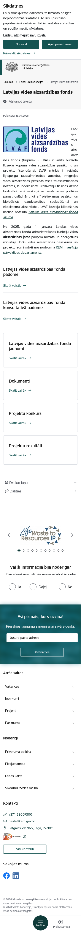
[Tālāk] (72, 535)
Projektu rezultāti (25, 445)
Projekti (10, 711)
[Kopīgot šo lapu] (40, 491)
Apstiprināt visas (59, 44)
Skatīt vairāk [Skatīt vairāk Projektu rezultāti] (17, 455)
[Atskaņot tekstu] (20, 101)
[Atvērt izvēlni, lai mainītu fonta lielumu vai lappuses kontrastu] (60, 924)
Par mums (12, 723)
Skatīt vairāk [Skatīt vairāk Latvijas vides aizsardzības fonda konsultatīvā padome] (12, 319)
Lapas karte (13, 776)
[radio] (15, 586)
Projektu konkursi (26, 413)
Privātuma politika (18, 752)
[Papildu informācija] (24, 836)
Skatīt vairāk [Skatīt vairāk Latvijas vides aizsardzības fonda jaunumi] (17, 358)
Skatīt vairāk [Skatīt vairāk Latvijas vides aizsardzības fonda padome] (12, 285)
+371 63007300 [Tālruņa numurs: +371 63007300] (20, 814)
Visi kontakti (25, 849)
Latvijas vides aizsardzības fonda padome (34, 272)
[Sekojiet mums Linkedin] (16, 875)
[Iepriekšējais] (8, 535)
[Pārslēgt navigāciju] (40, 922)
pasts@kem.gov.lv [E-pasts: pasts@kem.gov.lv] (22, 821)
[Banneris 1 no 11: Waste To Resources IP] (40, 535)
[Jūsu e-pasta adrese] (42, 637)
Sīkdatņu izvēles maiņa (21, 788)
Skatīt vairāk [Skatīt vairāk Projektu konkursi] (17, 423)
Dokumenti (19, 381)
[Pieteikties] (42, 652)
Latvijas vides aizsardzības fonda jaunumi (40, 346)
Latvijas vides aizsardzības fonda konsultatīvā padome (34, 305)
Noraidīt (21, 44)
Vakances (12, 686)
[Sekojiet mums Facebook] (6, 875)
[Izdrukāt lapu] (40, 483)
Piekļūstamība (15, 764)
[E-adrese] (12, 836)
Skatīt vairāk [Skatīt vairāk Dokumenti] (17, 390)
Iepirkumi (12, 698)
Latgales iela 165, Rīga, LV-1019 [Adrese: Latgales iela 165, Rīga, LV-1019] (31, 828)
